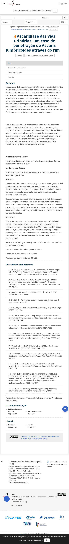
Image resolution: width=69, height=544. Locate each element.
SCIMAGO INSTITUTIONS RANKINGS (39, 56)
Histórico (11, 77)
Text (9, 63)
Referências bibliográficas (17, 68)
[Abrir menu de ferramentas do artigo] (7, 508)
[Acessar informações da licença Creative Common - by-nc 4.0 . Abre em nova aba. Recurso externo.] (14, 436)
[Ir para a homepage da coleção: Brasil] (23, 3)
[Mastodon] (14, 506)
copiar (53, 29)
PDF (62, 22)
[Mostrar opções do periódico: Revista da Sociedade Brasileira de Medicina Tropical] (55, 11)
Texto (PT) (29, 22)
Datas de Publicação (15, 72)
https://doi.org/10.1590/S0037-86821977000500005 (29, 29)
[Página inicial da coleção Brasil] (6, 499)
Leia (23, 534)
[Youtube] (21, 506)
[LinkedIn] (16, 506)
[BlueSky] (12, 506)
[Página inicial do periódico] (14, 18)
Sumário (45, 18)
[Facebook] (19, 506)
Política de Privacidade (34, 540)
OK (47, 540)
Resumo (5, 22)
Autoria (19, 56)
